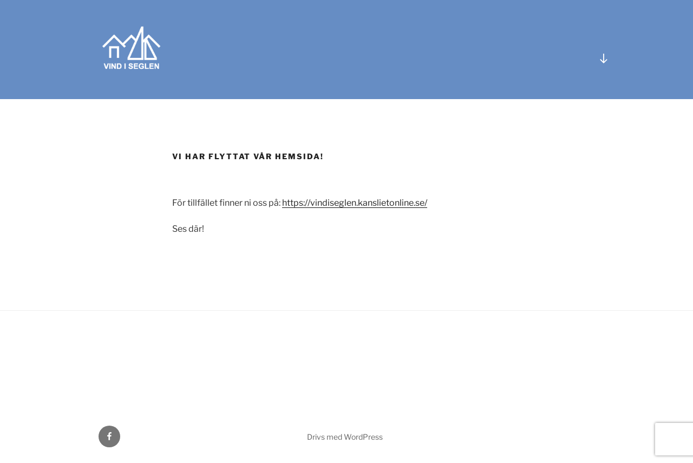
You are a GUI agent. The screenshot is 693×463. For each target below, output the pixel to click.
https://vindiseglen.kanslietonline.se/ (354, 203)
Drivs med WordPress (345, 436)
